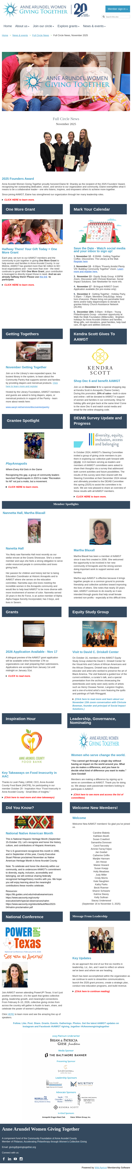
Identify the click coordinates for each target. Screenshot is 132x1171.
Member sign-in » (118, 8)
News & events (20, 35)
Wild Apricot (101, 1167)
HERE (11, 1014)
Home (5, 35)
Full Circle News (40, 35)
